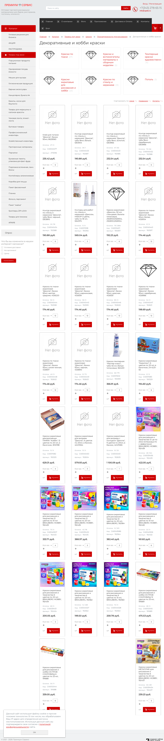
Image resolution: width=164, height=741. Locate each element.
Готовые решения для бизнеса (19, 29)
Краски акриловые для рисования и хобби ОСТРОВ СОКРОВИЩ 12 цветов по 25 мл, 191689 (148, 589)
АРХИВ (12, 216)
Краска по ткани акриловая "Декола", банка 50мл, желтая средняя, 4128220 (51, 284)
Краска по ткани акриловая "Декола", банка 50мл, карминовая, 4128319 (84, 284)
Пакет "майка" (15, 198)
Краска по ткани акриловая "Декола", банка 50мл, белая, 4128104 (147, 208)
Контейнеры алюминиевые (21, 169)
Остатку (156, 94)
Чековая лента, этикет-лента (19, 112)
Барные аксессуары (18, 82)
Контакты (134, 21)
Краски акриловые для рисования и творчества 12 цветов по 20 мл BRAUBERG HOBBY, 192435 (84, 512)
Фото (78, 21)
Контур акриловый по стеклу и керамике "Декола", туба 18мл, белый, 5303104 (84, 131)
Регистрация (155, 4)
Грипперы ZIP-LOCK (18, 204)
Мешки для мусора (17, 71)
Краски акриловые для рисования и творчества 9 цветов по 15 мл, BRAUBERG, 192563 (116, 588)
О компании (63, 21)
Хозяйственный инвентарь (21, 134)
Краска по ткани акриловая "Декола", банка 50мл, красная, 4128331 (114, 284)
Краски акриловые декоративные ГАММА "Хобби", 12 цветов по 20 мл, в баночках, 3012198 (52, 433)
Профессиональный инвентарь (18, 127)
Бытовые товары (16, 120)
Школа (89, 30)
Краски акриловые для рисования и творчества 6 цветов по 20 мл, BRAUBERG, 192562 (84, 588)
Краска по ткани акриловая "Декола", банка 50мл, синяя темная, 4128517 (52, 358)
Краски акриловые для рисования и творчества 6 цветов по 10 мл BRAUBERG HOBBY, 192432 (148, 512)
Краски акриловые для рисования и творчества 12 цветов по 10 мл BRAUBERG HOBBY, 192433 (52, 512)
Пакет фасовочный (17, 181)
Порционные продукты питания (19, 55)
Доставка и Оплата (114, 21)
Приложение (93, 21)
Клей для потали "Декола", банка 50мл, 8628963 (51, 130)
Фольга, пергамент (17, 192)
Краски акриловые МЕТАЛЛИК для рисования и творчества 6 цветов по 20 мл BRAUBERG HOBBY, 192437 (148, 667)
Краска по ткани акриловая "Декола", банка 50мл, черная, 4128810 (83, 358)
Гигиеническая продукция (21, 77)
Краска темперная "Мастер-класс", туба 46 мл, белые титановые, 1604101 (115, 357)
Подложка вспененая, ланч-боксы (21, 161)
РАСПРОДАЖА (15, 42)
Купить (55, 167)
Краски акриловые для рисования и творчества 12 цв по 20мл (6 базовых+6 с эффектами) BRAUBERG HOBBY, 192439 (148, 435)
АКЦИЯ (12, 36)
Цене (131, 94)
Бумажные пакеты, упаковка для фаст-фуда (19, 153)
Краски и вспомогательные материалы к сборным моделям (113, 53)
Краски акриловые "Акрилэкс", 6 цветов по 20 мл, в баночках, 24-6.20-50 (148, 358)
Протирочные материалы (20, 140)
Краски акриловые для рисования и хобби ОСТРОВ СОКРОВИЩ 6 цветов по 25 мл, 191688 (52, 666)
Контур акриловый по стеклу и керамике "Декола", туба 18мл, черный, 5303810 (52, 208)
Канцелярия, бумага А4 (19, 88)
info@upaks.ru (145, 11)
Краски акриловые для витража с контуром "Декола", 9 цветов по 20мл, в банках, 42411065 (116, 433)
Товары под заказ (16, 48)
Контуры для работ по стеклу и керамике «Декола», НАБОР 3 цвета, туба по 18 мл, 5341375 (84, 208)
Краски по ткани (67, 48)
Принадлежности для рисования (112, 30)
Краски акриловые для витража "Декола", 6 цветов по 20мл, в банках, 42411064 (84, 433)
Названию (143, 94)
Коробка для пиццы (18, 175)
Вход (145, 4)
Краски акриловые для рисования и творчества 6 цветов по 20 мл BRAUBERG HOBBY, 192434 (52, 589)
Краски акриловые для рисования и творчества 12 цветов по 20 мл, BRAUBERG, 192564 (116, 512)
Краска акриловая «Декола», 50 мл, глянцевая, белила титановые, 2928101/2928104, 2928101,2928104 (115, 208)
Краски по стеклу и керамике (109, 75)
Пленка (12, 186)
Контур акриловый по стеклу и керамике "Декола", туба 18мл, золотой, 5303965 (116, 131)
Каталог (55, 30)
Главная (47, 21)
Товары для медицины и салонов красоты (20, 104)
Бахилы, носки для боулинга (17, 95)
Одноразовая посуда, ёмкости (18, 63)
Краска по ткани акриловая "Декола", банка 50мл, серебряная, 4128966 (147, 284)
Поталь (149, 72)
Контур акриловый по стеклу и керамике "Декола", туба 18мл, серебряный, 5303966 (148, 132)
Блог (147, 21)
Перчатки (13, 146)
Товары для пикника (18, 210)
